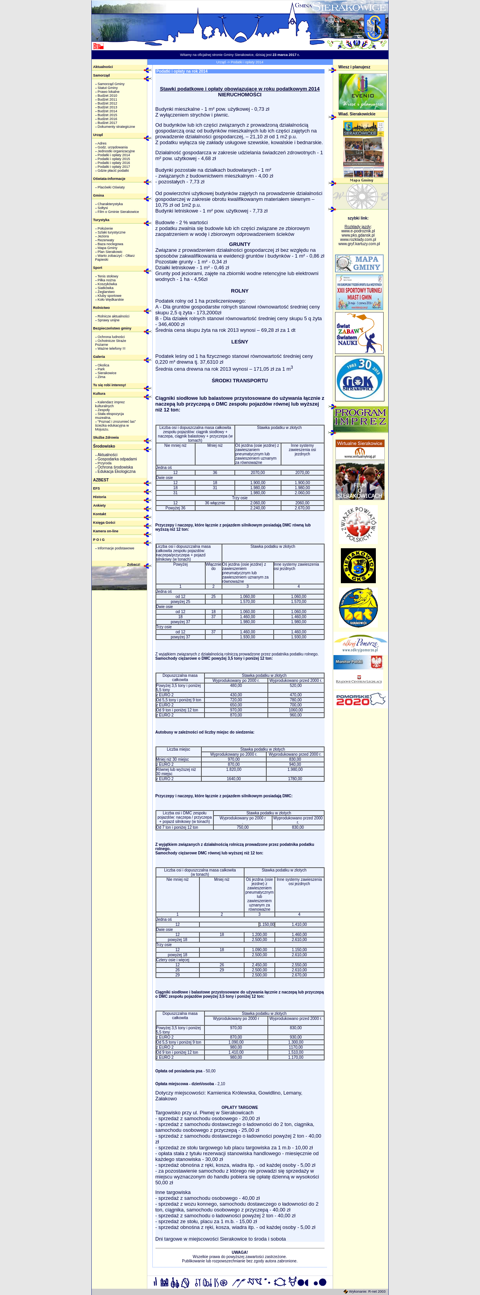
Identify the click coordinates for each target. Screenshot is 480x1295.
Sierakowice (107, 373)
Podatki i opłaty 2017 (114, 167)
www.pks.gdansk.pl (358, 235)
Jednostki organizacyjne (116, 151)
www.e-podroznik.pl (358, 231)
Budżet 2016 (107, 119)
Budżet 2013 (107, 107)
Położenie (105, 228)
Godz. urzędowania (113, 147)
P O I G (99, 540)
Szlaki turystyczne (112, 232)
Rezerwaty (106, 240)
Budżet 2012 (107, 103)
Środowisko (104, 446)
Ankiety (99, 505)
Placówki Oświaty (111, 187)
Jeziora (103, 236)
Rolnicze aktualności (113, 316)
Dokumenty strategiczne (116, 127)
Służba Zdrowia (106, 437)
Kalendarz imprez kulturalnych (110, 404)
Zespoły (104, 410)
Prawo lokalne (109, 92)
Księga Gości (104, 523)
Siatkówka (105, 288)
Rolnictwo (101, 308)
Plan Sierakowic (110, 252)
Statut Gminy (108, 88)
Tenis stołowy (108, 276)
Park (101, 369)
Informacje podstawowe (116, 548)
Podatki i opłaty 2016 (114, 163)
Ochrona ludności (111, 337)
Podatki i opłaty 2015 (114, 159)
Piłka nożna (107, 280)
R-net (372, 1291)
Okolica (103, 365)
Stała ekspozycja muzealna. (109, 416)
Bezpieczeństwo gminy (112, 328)
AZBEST (101, 480)
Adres (102, 143)
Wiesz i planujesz (354, 67)
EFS (96, 488)
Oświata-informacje (109, 179)
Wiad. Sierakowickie (357, 114)
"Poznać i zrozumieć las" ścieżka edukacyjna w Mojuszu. (115, 425)
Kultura (99, 394)
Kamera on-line (106, 531)
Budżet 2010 (107, 96)
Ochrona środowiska (115, 467)
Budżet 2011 (107, 99)
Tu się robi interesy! (109, 385)
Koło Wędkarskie (111, 300)
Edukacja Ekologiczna (117, 471)
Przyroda (105, 463)
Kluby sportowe (110, 296)
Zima (101, 377)
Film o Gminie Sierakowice (118, 212)
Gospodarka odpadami (117, 459)
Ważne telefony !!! (112, 348)
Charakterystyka (110, 204)
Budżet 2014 (107, 111)
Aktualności (103, 67)
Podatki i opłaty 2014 (114, 155)
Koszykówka (107, 284)
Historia (99, 497)
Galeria (99, 357)
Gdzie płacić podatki (113, 171)
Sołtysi (103, 208)
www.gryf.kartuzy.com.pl (359, 244)
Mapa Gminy (107, 248)
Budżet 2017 (107, 123)
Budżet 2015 (107, 115)
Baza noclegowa (110, 244)
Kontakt (99, 514)
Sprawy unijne (109, 320)
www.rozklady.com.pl (358, 239)
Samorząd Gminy (111, 84)
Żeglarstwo (106, 292)
